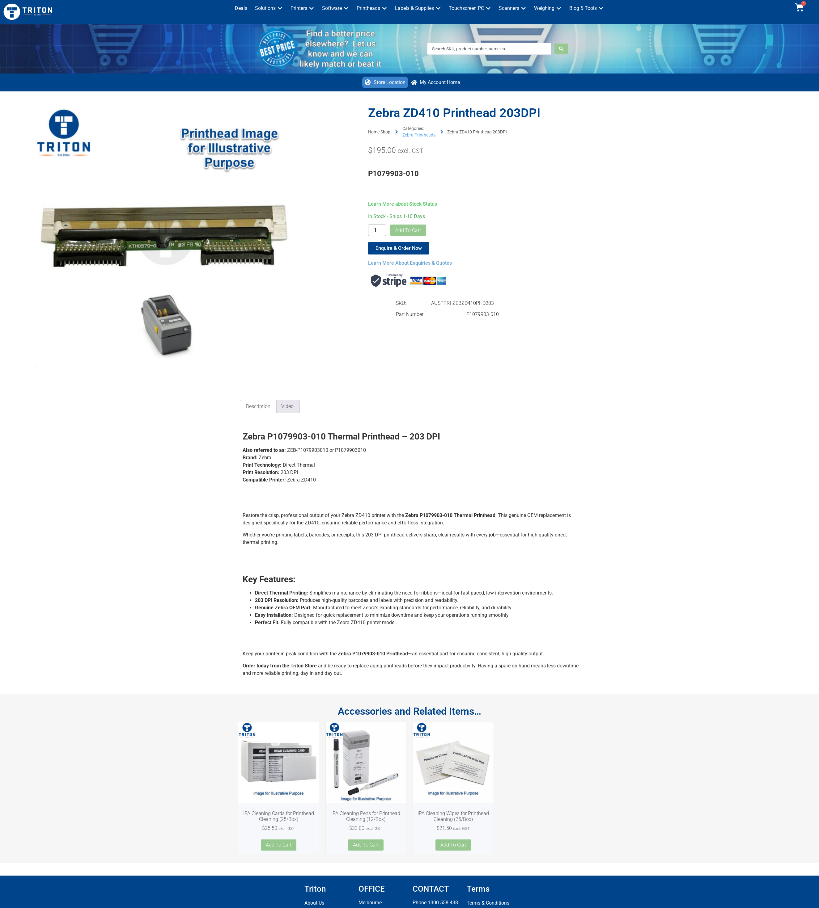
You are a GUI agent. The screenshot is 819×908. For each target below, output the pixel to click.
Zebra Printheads (418, 134)
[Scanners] (512, 8)
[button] (385, 82)
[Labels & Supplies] (418, 8)
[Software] (335, 8)
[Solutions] (269, 8)
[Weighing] (548, 8)
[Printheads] (372, 8)
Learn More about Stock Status (402, 204)
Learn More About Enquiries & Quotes (410, 263)
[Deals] (241, 8)
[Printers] (302, 8)
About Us (314, 903)
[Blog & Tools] (586, 8)
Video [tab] (287, 406)
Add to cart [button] (278, 845)
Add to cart (408, 230)
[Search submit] (561, 49)
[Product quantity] (377, 230)
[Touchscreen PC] (470, 8)
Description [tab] (258, 406)
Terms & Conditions (488, 903)
